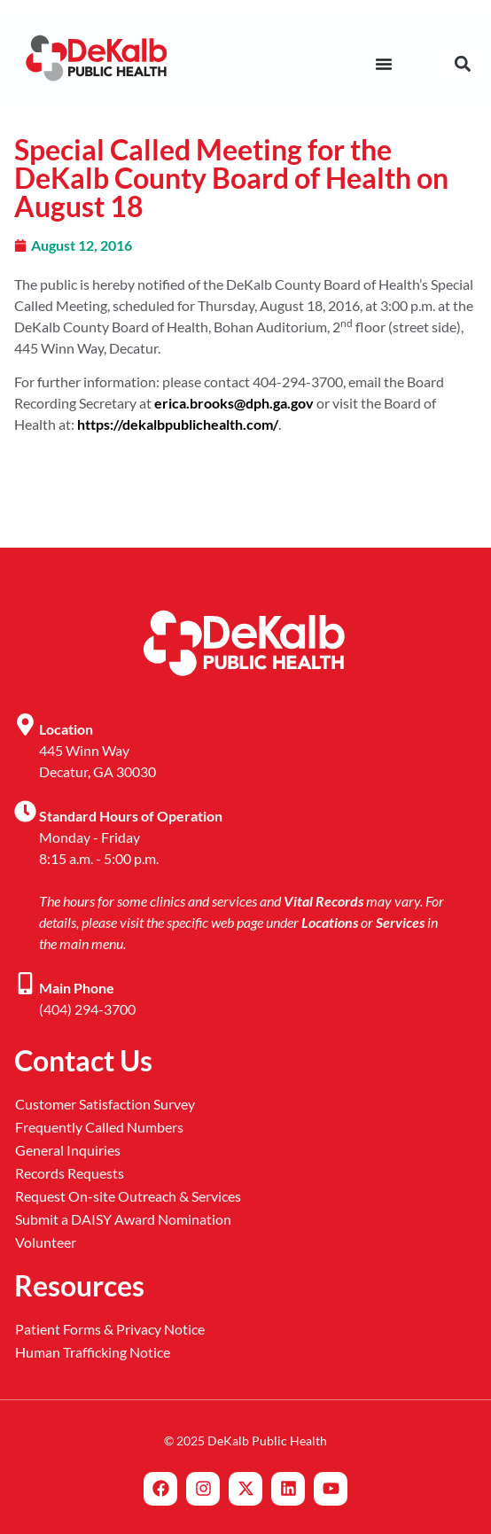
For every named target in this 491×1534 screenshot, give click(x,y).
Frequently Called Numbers (99, 1126)
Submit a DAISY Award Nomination (123, 1219)
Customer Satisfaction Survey (105, 1103)
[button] (462, 64)
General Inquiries (68, 1149)
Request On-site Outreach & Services (128, 1195)
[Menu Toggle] (384, 64)
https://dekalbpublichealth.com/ (177, 424)
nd (346, 323)
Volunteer (45, 1242)
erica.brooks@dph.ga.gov (234, 402)
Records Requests (69, 1172)
